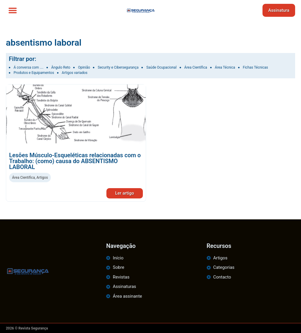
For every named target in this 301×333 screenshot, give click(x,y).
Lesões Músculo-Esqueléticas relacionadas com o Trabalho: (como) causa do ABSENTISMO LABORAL (75, 161)
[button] (12, 10)
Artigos (42, 177)
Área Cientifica (23, 177)
